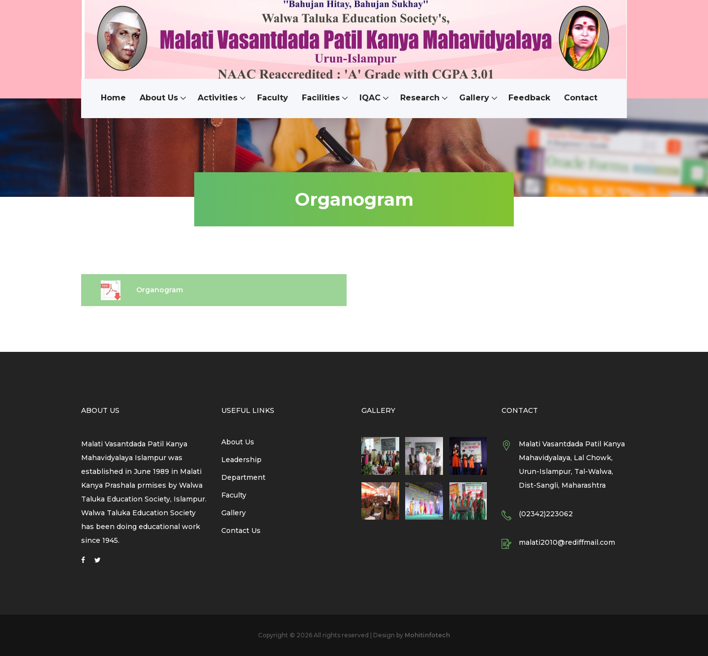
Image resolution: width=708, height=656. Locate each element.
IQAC (370, 98)
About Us (159, 98)
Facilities (321, 98)
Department (243, 477)
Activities (217, 98)
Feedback (530, 98)
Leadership (241, 459)
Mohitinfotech (427, 635)
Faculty (272, 98)
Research (420, 98)
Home (113, 98)
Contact (581, 98)
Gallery (474, 98)
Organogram (142, 295)
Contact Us (241, 530)
